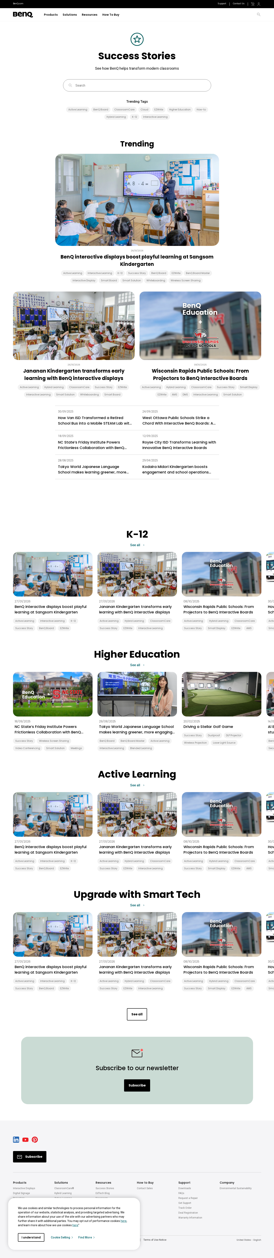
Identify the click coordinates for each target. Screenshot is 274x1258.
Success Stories (105, 1188)
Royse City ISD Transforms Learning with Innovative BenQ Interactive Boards (179, 445)
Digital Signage (21, 1193)
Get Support (184, 1203)
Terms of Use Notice (154, 1239)
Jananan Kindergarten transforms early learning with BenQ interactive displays (73, 375)
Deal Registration (188, 1212)
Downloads (184, 1188)
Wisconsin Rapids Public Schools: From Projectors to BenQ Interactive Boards (200, 375)
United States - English (249, 1239)
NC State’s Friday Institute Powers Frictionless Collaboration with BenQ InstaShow (91, 445)
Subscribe (137, 1085)
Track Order (185, 1207)
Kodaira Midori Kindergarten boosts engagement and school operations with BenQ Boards (175, 469)
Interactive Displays (24, 1188)
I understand (31, 1237)
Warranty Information (190, 1217)
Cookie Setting (62, 1237)
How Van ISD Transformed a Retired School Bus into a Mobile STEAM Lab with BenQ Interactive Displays (95, 420)
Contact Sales (145, 1188)
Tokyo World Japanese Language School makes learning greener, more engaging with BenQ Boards (92, 469)
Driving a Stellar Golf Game (208, 726)
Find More (86, 1237)
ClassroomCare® (64, 1188)
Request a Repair (188, 1198)
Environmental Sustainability (236, 1188)
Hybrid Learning (63, 1193)
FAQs (181, 1193)
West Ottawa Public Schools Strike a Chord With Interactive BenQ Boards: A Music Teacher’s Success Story (177, 420)
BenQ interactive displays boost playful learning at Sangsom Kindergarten (137, 260)
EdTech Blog (103, 1193)
